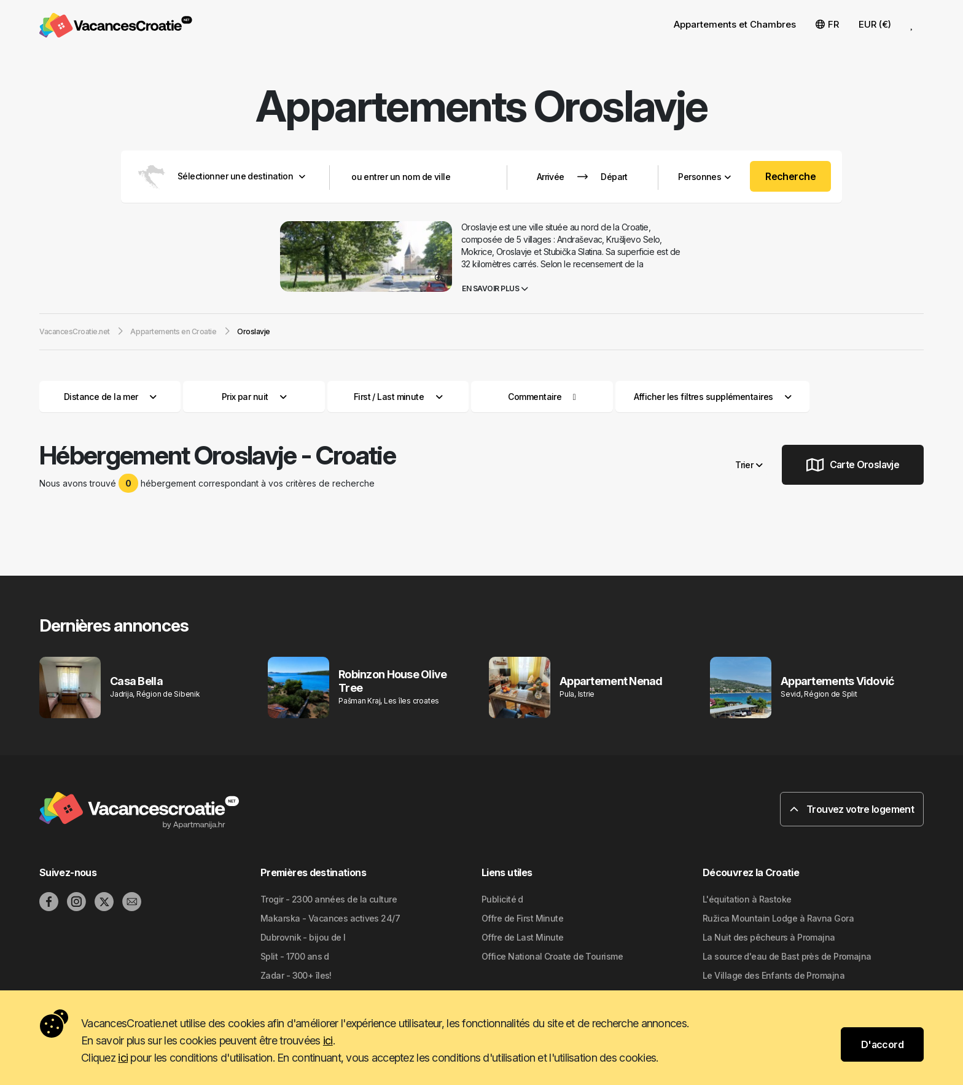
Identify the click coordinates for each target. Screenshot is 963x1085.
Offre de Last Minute (523, 937)
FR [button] (827, 24)
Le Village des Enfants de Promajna (773, 975)
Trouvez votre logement (852, 809)
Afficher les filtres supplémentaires (713, 396)
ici (328, 1040)
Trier (748, 465)
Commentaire (534, 396)
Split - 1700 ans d (294, 956)
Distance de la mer (110, 396)
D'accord (882, 1044)
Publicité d (502, 899)
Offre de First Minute (522, 918)
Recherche (790, 176)
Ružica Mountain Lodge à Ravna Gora (778, 918)
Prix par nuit (254, 396)
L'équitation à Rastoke (747, 899)
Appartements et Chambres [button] (735, 24)
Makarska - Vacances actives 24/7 (330, 918)
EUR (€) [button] (875, 24)
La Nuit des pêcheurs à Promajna (769, 937)
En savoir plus (495, 288)
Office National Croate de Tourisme (552, 956)
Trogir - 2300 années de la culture (328, 899)
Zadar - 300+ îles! (296, 975)
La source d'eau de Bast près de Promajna (787, 956)
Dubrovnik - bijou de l (303, 937)
